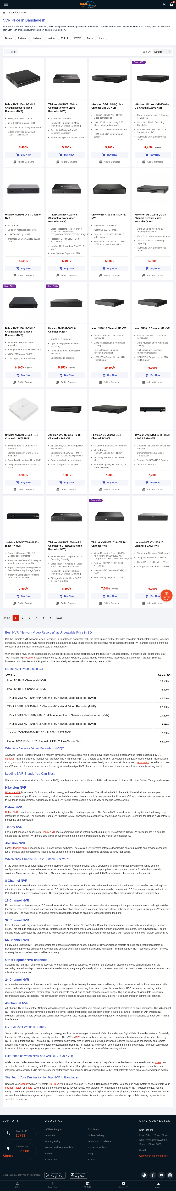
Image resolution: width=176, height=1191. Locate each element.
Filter (11, 52)
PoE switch (143, 762)
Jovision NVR (20, 848)
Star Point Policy (97, 1147)
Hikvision (36, 38)
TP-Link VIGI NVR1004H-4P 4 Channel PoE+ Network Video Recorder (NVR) (65, 546)
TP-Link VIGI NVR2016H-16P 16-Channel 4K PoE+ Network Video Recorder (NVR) (58, 715)
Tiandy (90, 38)
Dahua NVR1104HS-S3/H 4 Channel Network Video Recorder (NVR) (20, 108)
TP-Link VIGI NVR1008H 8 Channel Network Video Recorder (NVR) (63, 218)
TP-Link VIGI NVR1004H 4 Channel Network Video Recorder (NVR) (63, 108)
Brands (92, 1159)
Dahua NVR (11, 812)
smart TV (30, 1087)
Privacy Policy (52, 1141)
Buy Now (23, 154)
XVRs (158, 1062)
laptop (18, 1087)
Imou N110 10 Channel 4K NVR (152, 328)
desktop (9, 1087)
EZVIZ (77, 38)
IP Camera (29, 657)
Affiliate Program (54, 1129)
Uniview (51, 38)
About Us (50, 1135)
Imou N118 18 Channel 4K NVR (109, 328)
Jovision (22, 38)
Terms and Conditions (99, 1141)
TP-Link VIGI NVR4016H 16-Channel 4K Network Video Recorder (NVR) (51, 706)
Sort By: (147, 52)
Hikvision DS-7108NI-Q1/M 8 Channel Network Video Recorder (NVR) (151, 218)
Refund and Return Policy (59, 1147)
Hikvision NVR (12, 792)
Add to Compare (23, 161)
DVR (77, 1037)
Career (49, 1153)
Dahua (8, 38)
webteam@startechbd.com (153, 1155)
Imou (101, 38)
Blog (90, 1153)
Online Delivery (96, 1135)
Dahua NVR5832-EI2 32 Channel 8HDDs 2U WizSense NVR (44, 741)
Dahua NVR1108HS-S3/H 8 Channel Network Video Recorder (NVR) (20, 331)
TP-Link (64, 38)
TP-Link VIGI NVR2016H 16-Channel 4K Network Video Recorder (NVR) (51, 723)
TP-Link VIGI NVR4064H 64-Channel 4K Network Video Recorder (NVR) (51, 697)
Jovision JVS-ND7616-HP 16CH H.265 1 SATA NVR (39, 732)
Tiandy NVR (48, 832)
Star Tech (54, 1084)
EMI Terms (94, 1129)
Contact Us (51, 1159)
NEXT (59, 618)
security (24, 1084)
